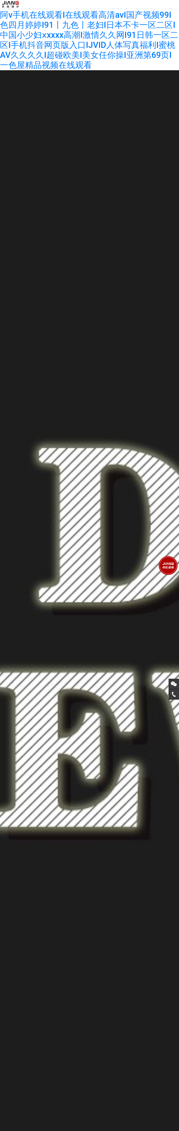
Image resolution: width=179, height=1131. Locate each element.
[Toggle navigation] (175, 4)
